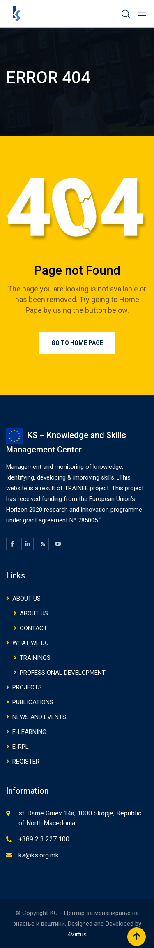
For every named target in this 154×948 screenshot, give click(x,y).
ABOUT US (26, 598)
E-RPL (20, 746)
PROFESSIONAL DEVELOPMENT (63, 672)
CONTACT (33, 628)
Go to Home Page (77, 343)
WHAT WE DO (30, 643)
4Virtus (77, 934)
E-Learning (29, 732)
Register (25, 761)
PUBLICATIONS (32, 702)
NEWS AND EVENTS (39, 717)
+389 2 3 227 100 (43, 839)
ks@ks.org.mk (38, 855)
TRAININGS (35, 658)
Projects (27, 687)
